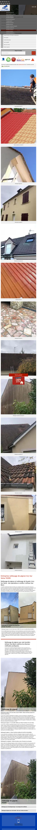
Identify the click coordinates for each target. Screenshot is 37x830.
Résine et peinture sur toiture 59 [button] (10, 14)
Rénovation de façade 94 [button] (9, 17)
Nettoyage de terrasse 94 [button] (9, 22)
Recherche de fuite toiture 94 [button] (10, 19)
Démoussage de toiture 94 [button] (10, 12)
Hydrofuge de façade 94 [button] (9, 31)
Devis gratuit (18, 374)
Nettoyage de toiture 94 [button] (9, 24)
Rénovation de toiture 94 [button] (9, 29)
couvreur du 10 (21, 64)
